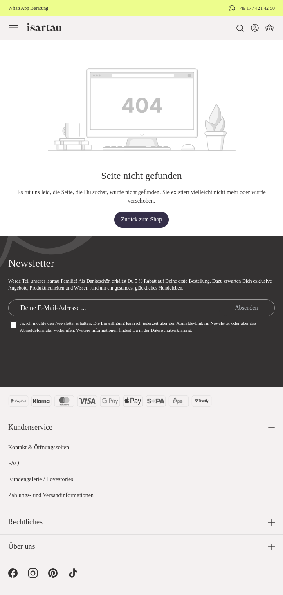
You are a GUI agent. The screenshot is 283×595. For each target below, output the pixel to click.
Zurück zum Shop (141, 219)
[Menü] (13, 28)
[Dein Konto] (254, 28)
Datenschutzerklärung (171, 330)
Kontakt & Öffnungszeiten (38, 447)
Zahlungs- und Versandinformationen (51, 495)
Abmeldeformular (36, 330)
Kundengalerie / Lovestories (40, 479)
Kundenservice (30, 427)
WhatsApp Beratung (28, 8)
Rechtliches (25, 522)
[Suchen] (240, 28)
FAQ (13, 463)
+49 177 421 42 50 (256, 8)
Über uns (21, 546)
